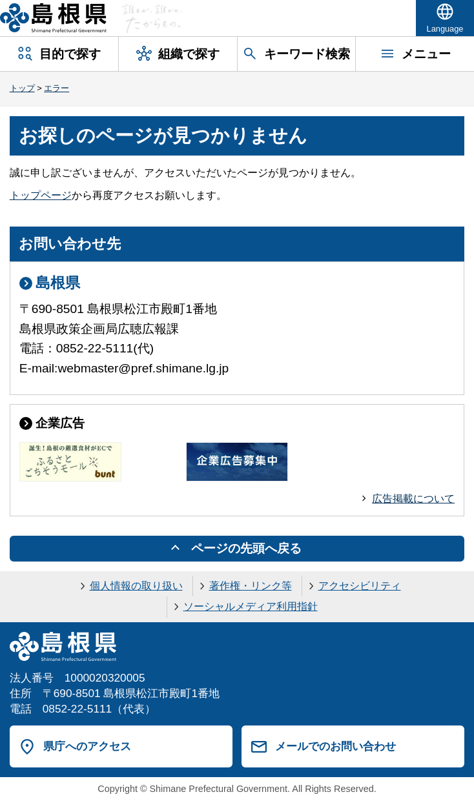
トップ (22, 88)
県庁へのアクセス (87, 746)
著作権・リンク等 (250, 585)
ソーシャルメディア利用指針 (250, 606)
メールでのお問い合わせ (335, 746)
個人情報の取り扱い (136, 585)
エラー (56, 88)
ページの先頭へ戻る (246, 548)
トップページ (41, 195)
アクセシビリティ (359, 585)
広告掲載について (413, 498)
